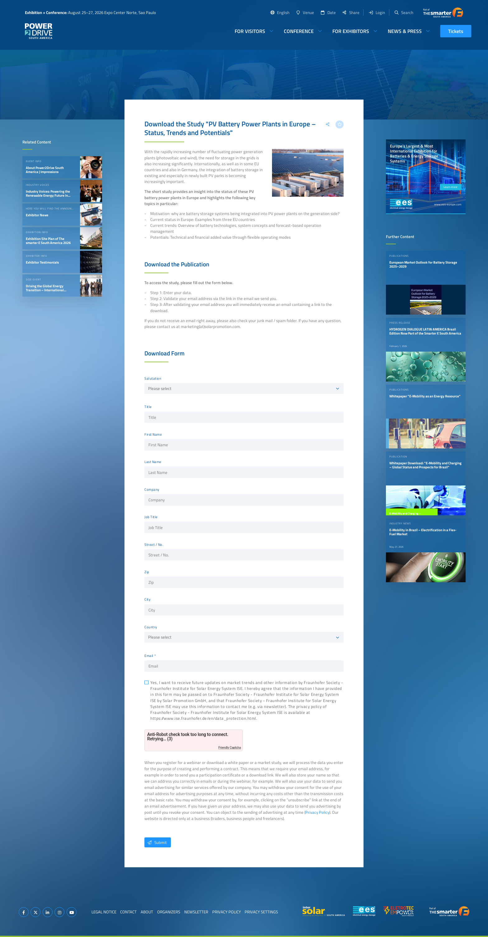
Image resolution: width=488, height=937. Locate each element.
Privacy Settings (261, 912)
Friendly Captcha (229, 747)
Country (150, 627)
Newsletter (196, 912)
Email (148, 655)
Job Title (151, 516)
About (147, 912)
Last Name (153, 461)
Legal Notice (104, 912)
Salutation (152, 378)
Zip (146, 571)
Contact (128, 912)
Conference (299, 31)
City (147, 599)
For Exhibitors (350, 31)
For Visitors (250, 31)
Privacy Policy (317, 812)
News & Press (405, 31)
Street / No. (153, 544)
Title (148, 406)
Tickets (455, 31)
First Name (153, 434)
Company (151, 489)
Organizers (168, 912)
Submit (155, 842)
